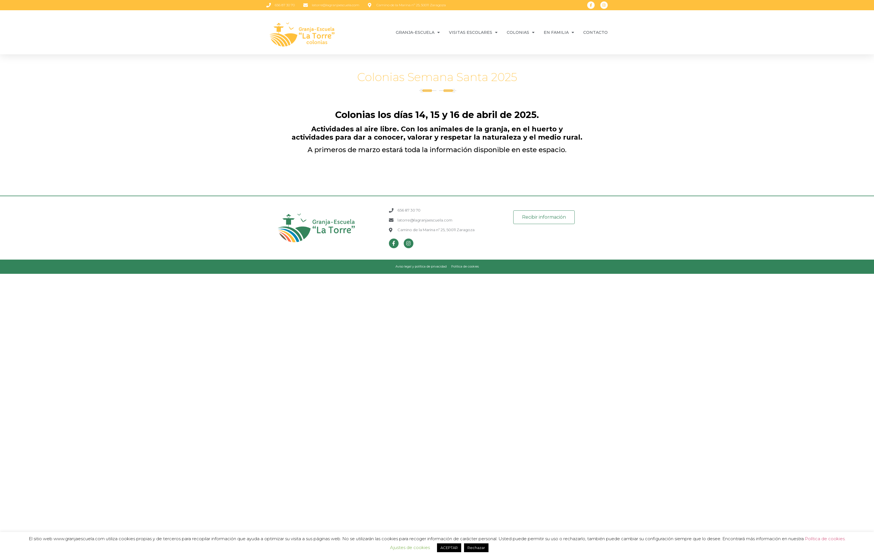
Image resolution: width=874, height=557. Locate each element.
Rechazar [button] (476, 547)
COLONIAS (521, 32)
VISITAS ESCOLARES (473, 32)
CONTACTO (595, 32)
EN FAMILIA (559, 32)
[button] (544, 217)
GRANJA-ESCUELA (418, 32)
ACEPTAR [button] (449, 547)
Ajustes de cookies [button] (410, 547)
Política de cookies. (825, 538)
